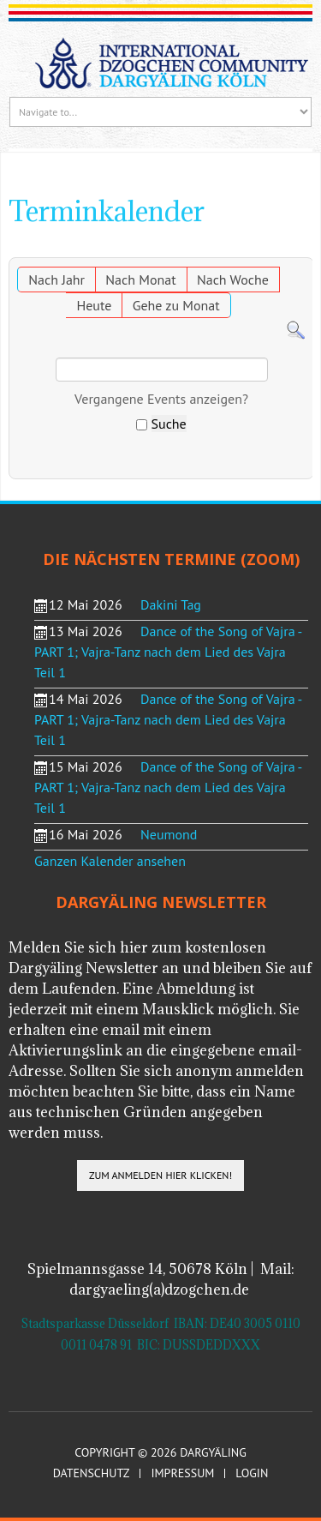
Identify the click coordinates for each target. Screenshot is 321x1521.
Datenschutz (91, 1473)
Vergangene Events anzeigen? (161, 398)
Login (251, 1473)
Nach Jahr (56, 279)
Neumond (168, 834)
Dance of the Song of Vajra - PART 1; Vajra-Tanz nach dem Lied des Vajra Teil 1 (167, 651)
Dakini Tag (170, 604)
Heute (93, 305)
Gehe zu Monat (176, 305)
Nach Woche (233, 279)
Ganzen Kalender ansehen (110, 860)
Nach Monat (140, 279)
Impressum (182, 1473)
